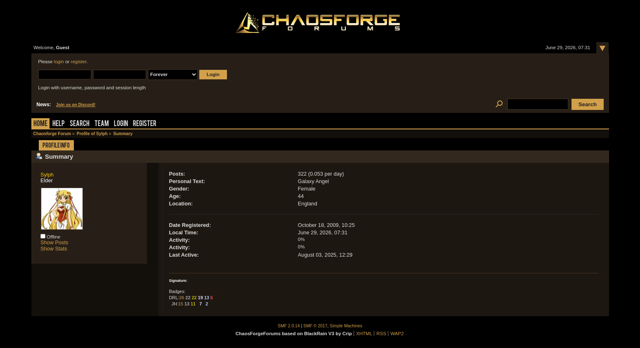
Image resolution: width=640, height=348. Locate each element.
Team (101, 124)
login (59, 61)
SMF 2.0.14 (289, 326)
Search (80, 124)
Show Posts (54, 242)
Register (144, 124)
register (79, 61)
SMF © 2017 (315, 326)
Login (121, 124)
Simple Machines (346, 326)
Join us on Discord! (76, 104)
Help (58, 124)
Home (40, 124)
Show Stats (53, 249)
